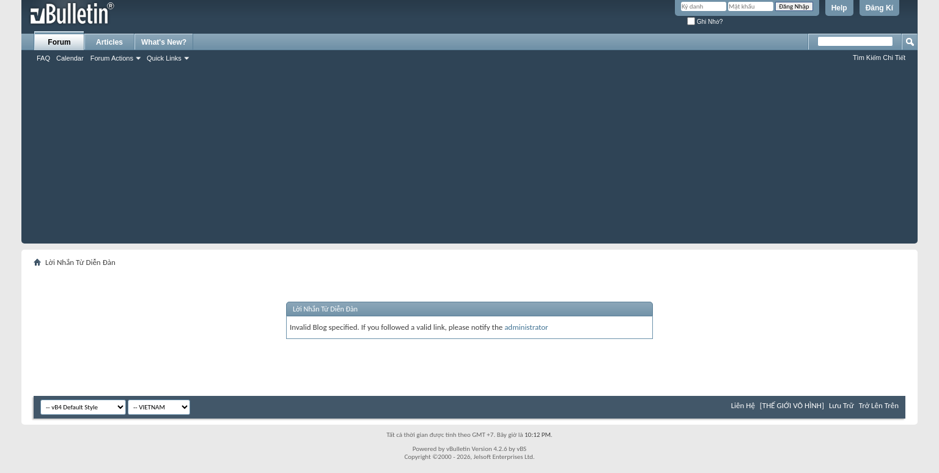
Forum (59, 42)
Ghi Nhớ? (705, 21)
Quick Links (164, 58)
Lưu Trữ (841, 405)
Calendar (70, 58)
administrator (526, 327)
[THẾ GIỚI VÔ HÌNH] (792, 405)
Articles (109, 42)
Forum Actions (111, 58)
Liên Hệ (743, 405)
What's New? (163, 42)
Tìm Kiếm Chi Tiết (879, 57)
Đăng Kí (879, 8)
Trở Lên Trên (879, 405)
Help (839, 8)
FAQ (43, 58)
